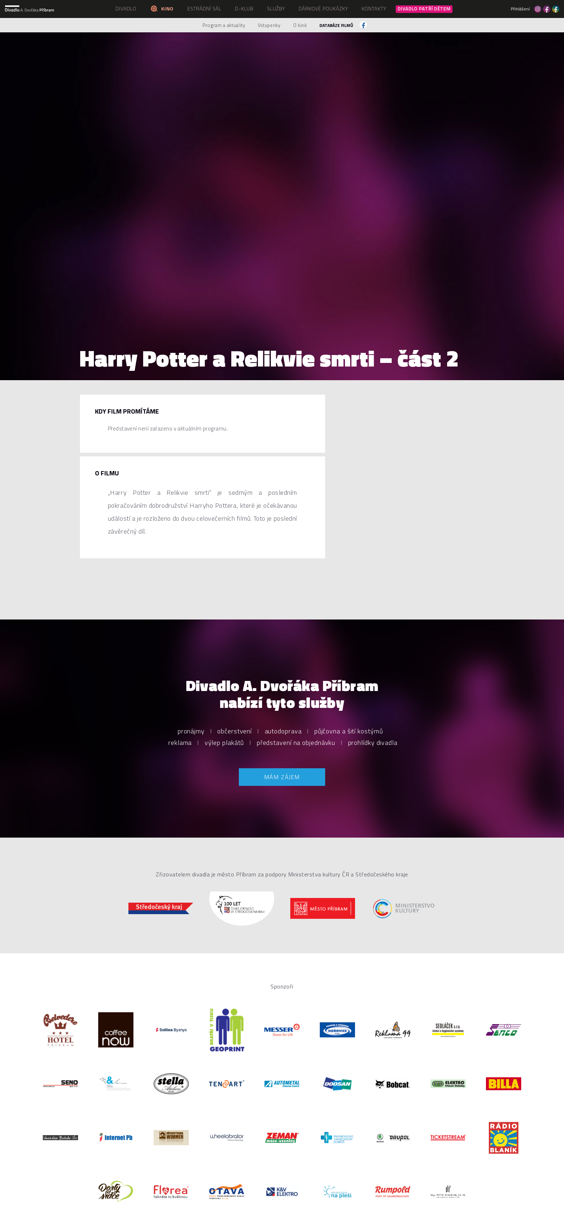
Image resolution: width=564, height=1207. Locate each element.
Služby (276, 8)
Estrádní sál (204, 8)
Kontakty (373, 8)
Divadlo (125, 8)
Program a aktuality (224, 25)
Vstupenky (269, 25)
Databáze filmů (336, 25)
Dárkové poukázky (323, 8)
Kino (162, 8)
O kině (300, 25)
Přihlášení (520, 9)
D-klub (244, 8)
